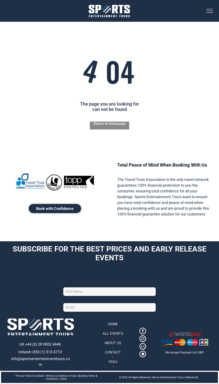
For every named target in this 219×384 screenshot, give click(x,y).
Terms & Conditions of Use (61, 375)
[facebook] (142, 331)
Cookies (39, 375)
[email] (142, 347)
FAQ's (64, 378)
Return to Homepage (110, 124)
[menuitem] (113, 324)
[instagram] (142, 339)
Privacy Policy (24, 375)
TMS (201, 377)
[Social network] (142, 354)
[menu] (209, 10)
